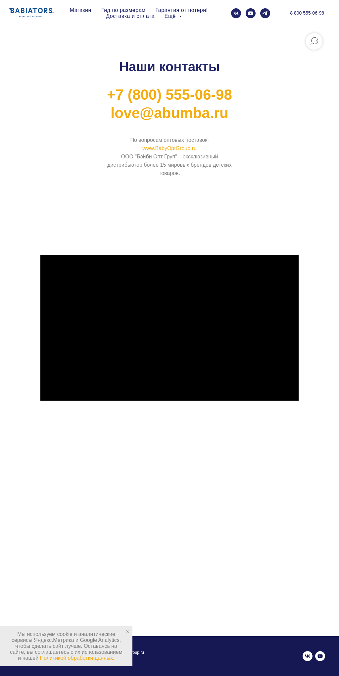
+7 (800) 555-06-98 (169, 94)
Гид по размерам (123, 10)
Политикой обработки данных (76, 658)
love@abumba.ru (169, 113)
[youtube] (251, 13)
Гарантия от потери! (182, 10)
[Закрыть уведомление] (127, 631)
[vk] (236, 13)
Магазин (80, 10)
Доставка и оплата (130, 16)
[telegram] (265, 13)
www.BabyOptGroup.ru (169, 148)
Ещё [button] (171, 16)
